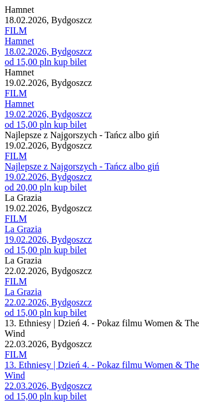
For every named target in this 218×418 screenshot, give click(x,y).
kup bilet (69, 62)
